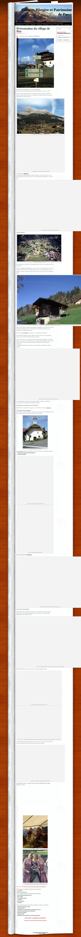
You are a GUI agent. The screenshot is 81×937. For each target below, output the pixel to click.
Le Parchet (19, 899)
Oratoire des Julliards (21, 912)
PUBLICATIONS (46, 24)
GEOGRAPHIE (39, 24)
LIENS (62, 24)
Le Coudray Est (20, 901)
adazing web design (42, 933)
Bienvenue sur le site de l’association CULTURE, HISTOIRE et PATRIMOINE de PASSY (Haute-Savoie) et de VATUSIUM (39, 23)
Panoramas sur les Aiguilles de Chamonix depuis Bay (28, 915)
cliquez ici (26, 173)
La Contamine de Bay (22, 898)
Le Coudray (25, 332)
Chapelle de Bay (20, 913)
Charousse (19, 902)
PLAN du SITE (67, 24)
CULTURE (52, 24)
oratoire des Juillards (21, 454)
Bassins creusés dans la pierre (23, 906)
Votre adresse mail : (61, 35)
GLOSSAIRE (57, 24)
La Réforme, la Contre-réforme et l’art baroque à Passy (29, 909)
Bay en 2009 (20, 896)
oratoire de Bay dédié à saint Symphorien (26, 452)
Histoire (27, 24)
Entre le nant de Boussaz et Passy (24, 895)
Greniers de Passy (21, 907)
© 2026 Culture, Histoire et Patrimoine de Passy (40, 932)
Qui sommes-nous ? (20, 24)
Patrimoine (32, 24)
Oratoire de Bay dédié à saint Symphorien (26, 910)
